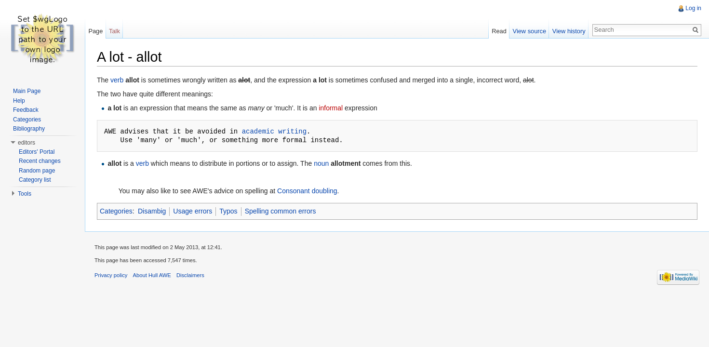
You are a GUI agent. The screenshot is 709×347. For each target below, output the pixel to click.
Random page (37, 170)
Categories (116, 211)
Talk (114, 31)
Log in (693, 8)
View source (529, 31)
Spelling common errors (280, 211)
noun (321, 163)
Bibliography (29, 128)
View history (569, 31)
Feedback (26, 110)
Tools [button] (24, 193)
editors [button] (26, 142)
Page (95, 31)
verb (116, 80)
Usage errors (192, 211)
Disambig (152, 211)
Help (19, 100)
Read (499, 31)
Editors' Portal (36, 151)
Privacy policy (110, 275)
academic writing (274, 131)
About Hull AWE (152, 275)
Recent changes (40, 161)
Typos (228, 211)
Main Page (26, 91)
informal (331, 108)
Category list (35, 179)
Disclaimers (190, 275)
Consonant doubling (307, 191)
